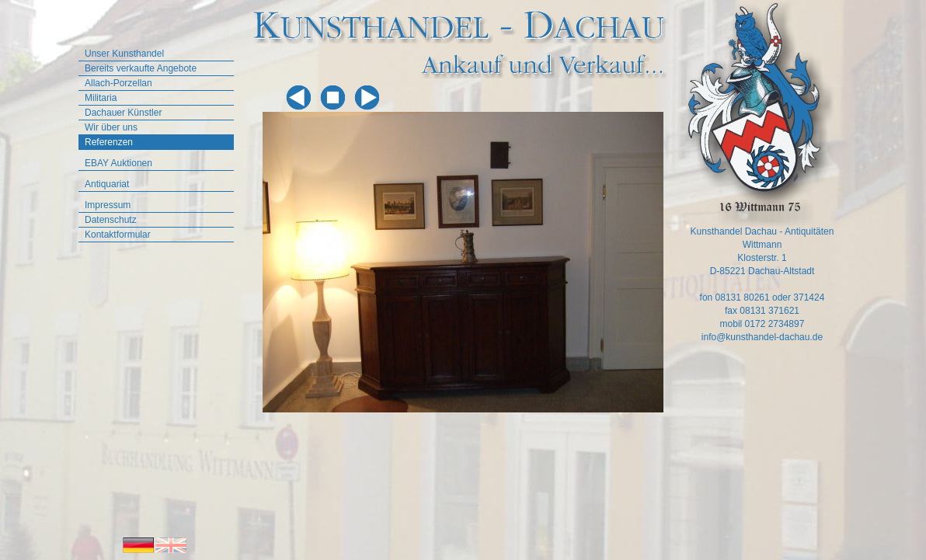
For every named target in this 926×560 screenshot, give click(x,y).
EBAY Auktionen (118, 163)
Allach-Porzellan (118, 83)
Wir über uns (111, 127)
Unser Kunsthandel (124, 53)
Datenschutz (111, 219)
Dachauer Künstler (123, 112)
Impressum (108, 205)
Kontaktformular (118, 234)
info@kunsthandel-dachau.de (762, 337)
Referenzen (109, 142)
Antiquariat (107, 184)
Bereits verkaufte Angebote (141, 68)
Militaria (101, 97)
